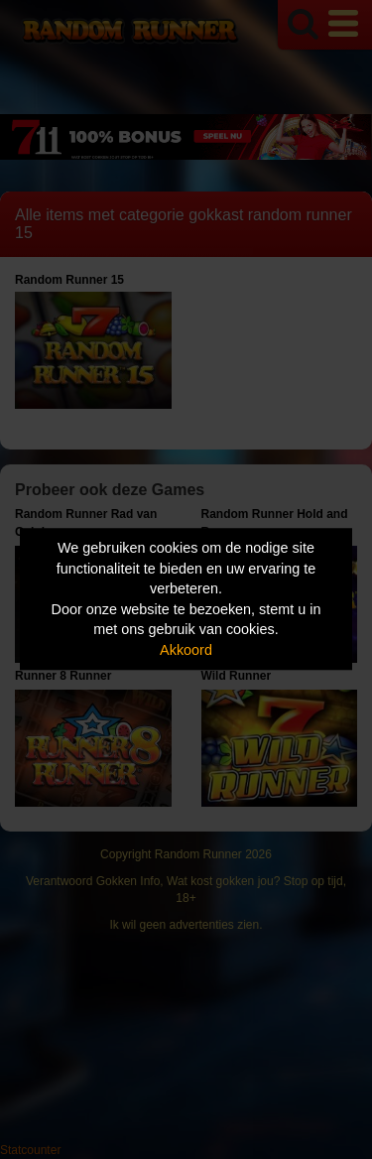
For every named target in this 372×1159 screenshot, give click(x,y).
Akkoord (186, 650)
